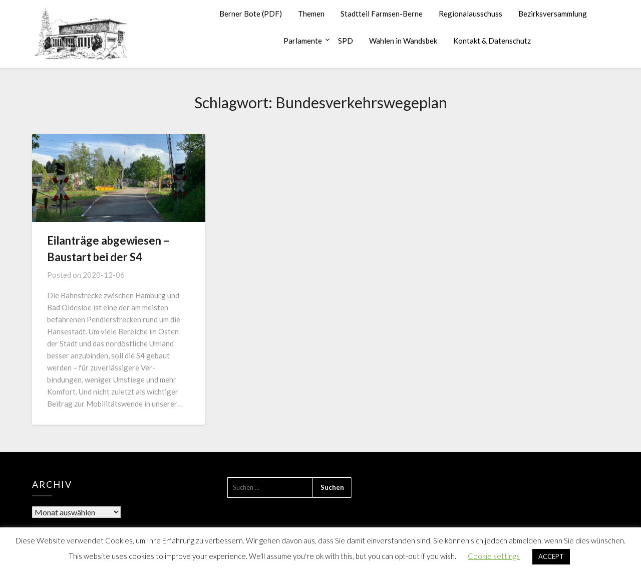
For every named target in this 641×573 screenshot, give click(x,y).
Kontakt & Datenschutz (492, 40)
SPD (345, 40)
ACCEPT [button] (551, 556)
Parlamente (302, 40)
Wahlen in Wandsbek (403, 40)
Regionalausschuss (470, 13)
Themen (311, 13)
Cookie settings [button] (494, 555)
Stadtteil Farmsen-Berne (382, 13)
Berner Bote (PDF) (250, 13)
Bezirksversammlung (552, 13)
